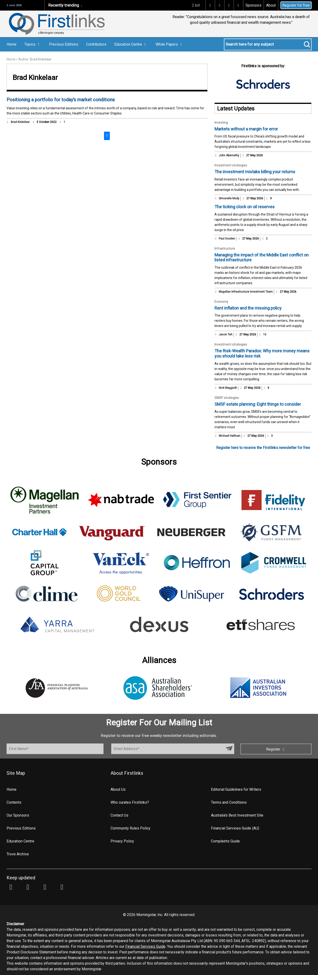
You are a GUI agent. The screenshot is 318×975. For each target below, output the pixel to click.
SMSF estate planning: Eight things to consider (258, 404)
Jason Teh (225, 334)
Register (276, 749)
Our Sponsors (18, 815)
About (271, 5)
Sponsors (253, 5)
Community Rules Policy (130, 828)
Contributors (96, 44)
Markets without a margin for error (246, 128)
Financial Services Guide (145, 946)
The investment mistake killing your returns (255, 171)
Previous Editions (63, 44)
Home (11, 44)
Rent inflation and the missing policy (248, 308)
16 (262, 334)
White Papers (170, 44)
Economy (221, 301)
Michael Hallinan (229, 435)
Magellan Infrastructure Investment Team (246, 291)
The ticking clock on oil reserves (245, 206)
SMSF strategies (227, 398)
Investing (221, 122)
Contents (14, 802)
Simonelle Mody (229, 198)
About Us (118, 789)
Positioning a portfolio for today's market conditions (61, 99)
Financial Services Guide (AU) (235, 828)
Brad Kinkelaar (20, 122)
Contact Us (119, 815)
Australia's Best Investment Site (237, 815)
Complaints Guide (225, 841)
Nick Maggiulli (228, 387)
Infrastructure (225, 248)
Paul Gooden (227, 238)
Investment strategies (231, 165)
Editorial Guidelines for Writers (236, 789)
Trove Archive (18, 854)
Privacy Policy (122, 841)
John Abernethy (229, 155)
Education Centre (131, 44)
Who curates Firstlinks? (130, 802)
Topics (32, 44)
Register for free (296, 5)
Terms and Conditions (229, 802)
